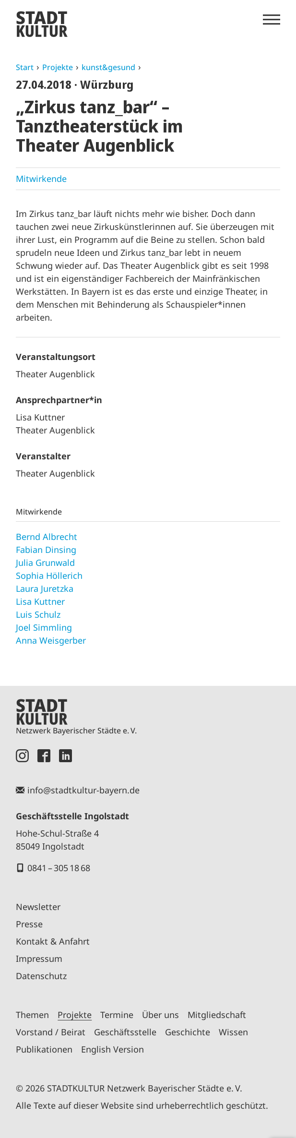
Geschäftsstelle (125, 1032)
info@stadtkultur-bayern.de (83, 790)
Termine (116, 1014)
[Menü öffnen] (271, 19)
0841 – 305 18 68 (58, 868)
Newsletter (38, 906)
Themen (32, 1014)
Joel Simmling (44, 627)
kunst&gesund (108, 67)
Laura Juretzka (44, 588)
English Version (112, 1049)
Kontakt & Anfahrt (53, 941)
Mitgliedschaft (217, 1014)
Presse (29, 924)
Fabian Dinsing (46, 549)
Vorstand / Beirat (50, 1032)
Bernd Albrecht (46, 536)
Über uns (160, 1014)
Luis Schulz (38, 614)
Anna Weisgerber (51, 640)
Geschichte (187, 1032)
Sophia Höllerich (49, 575)
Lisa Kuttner (40, 601)
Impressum (39, 958)
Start (25, 67)
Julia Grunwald (45, 562)
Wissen (233, 1032)
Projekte (57, 67)
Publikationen (44, 1049)
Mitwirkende (41, 178)
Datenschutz (41, 976)
